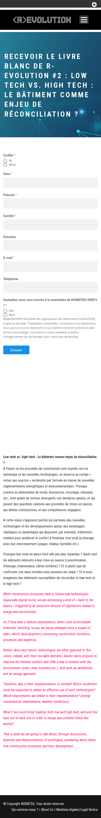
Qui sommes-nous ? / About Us (33, 810)
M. (7, 161)
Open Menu (84, 19)
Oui (8, 311)
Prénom (10, 195)
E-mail (9, 258)
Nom (7, 174)
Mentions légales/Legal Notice (77, 810)
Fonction (9, 237)
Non (9, 315)
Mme (9, 165)
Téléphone (10, 279)
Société (9, 216)
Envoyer (16, 350)
